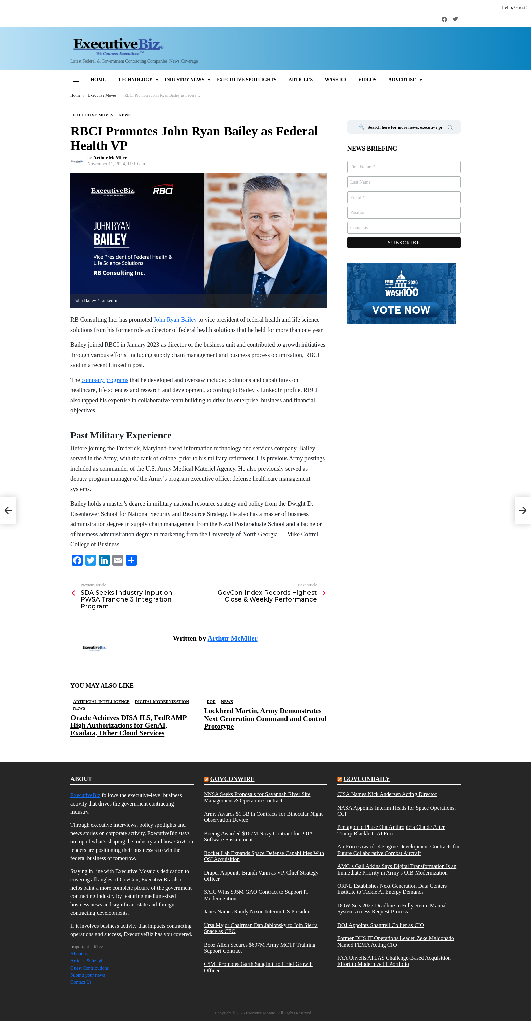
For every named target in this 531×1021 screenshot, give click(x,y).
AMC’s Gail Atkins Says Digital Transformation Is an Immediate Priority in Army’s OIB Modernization (396, 869)
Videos (367, 79)
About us (79, 953)
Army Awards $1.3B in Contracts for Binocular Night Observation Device (263, 817)
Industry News (184, 79)
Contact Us (81, 982)
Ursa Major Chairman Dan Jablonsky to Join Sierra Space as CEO (261, 928)
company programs (104, 380)
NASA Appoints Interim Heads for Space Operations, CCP (396, 811)
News (79, 708)
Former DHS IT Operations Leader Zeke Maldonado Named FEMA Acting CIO (395, 941)
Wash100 (335, 79)
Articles (301, 79)
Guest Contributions (89, 968)
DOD (211, 701)
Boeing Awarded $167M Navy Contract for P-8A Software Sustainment (258, 837)
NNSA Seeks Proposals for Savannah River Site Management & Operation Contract (257, 797)
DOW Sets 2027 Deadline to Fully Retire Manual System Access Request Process (392, 909)
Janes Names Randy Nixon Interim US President (258, 912)
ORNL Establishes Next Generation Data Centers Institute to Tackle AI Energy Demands (392, 889)
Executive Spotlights (246, 79)
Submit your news (87, 975)
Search (450, 128)
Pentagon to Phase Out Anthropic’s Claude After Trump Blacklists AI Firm (391, 830)
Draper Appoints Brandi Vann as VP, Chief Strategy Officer (261, 876)
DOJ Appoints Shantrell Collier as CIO (380, 925)
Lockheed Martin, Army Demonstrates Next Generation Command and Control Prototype (265, 718)
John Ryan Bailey (175, 319)
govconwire (232, 779)
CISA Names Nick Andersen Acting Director (387, 794)
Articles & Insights (88, 960)
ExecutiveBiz (85, 795)
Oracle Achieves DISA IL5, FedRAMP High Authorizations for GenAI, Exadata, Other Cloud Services (128, 725)
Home (98, 79)
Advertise (402, 79)
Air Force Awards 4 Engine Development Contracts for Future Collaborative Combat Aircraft (398, 850)
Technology (135, 79)
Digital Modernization (162, 701)
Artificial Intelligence (101, 701)
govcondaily (366, 779)
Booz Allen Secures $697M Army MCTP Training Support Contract (259, 948)
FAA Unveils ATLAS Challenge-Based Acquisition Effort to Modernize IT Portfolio (394, 961)
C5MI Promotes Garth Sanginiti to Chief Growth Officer (258, 967)
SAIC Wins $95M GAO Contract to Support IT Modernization (256, 895)
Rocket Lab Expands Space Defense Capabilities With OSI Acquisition (264, 856)
